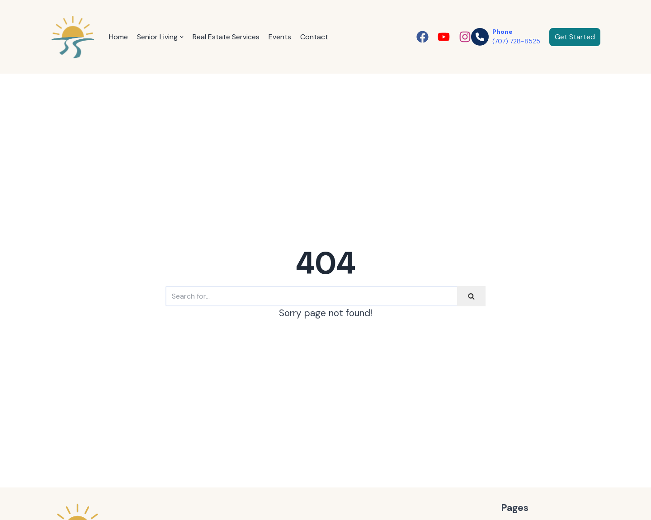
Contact (314, 37)
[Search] (311, 296)
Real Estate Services (226, 37)
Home (118, 37)
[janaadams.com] (73, 36)
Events (280, 37)
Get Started (575, 37)
